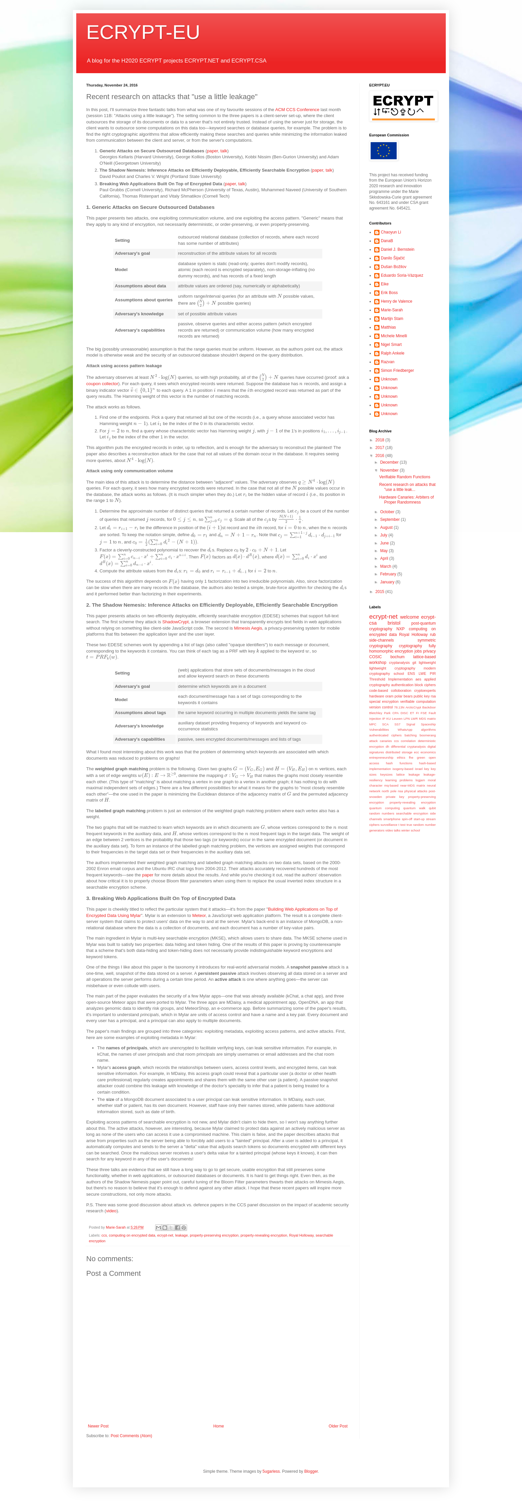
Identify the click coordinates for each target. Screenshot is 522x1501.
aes (418, 679)
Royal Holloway (301, 1235)
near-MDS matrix (412, 785)
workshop (377, 662)
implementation (380, 769)
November (390, 470)
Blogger (311, 1471)
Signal (410, 724)
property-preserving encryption (214, 1235)
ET (412, 713)
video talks (393, 830)
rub (433, 634)
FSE (423, 713)
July (384, 535)
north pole (389, 791)
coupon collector (102, 383)
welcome (409, 617)
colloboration (401, 690)
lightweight (427, 663)
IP (383, 718)
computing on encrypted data (132, 1235)
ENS (411, 673)
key (426, 769)
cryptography (410, 646)
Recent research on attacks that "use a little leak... (407, 487)
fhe (411, 757)
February (388, 574)
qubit (432, 808)
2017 (381, 447)
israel (418, 769)
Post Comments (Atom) (131, 1435)
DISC (404, 713)
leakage (181, 1235)
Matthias (388, 327)
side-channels (381, 640)
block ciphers (425, 685)
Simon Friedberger (397, 370)
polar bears (403, 696)
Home (218, 1426)
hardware (376, 696)
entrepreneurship (381, 757)
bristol (394, 623)
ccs (104, 1235)
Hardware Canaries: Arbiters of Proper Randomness (406, 499)
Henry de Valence (396, 301)
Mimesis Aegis (248, 628)
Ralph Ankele (392, 353)
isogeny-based (402, 769)
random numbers (381, 813)
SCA (385, 724)
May (384, 550)
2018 (381, 440)
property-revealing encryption (264, 1235)
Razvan (387, 362)
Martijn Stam (392, 318)
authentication (402, 685)
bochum (398, 657)
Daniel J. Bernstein (397, 249)
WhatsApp (404, 729)
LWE (422, 673)
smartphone (392, 819)
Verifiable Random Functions (404, 477)
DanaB (387, 240)
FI (417, 713)
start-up (419, 819)
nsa (400, 791)
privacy (429, 651)
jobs (418, 651)
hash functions (399, 763)
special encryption (383, 701)
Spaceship (428, 724)
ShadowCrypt (175, 621)
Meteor (198, 915)
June (385, 543)
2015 (381, 591)
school (398, 673)
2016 (381, 455)
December (390, 462)
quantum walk (414, 808)
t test (401, 824)
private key (395, 797)
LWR (414, 718)
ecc (416, 752)
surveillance (389, 824)
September (390, 519)
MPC (372, 724)
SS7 (397, 724)
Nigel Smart (391, 344)
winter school (410, 830)
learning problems (399, 780)
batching (410, 735)
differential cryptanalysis (408, 746)
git (414, 663)
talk (223, 150)
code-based (378, 690)
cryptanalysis (399, 663)
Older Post (338, 1426)
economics (428, 752)
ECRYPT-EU (143, 32)
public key (422, 696)
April (384, 558)
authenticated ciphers (385, 735)
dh (387, 746)
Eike (385, 284)
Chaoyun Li (391, 232)
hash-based (427, 763)
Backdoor (429, 707)
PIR (433, 673)
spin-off (407, 819)
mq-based (391, 785)
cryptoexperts (425, 690)
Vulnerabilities (379, 729)
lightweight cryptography (392, 668)
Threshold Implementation (390, 679)
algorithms (428, 729)
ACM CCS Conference (297, 109)
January (387, 582)
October (387, 512)
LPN (406, 718)
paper (212, 150)
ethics (401, 757)
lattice (400, 774)
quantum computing (384, 808)
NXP (400, 629)
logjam (420, 780)
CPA (395, 713)
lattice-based (424, 657)
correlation (408, 741)
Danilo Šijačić (393, 258)
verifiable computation (418, 701)
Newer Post (98, 1426)
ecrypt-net (165, 1235)
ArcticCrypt (413, 707)
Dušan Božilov (393, 266)
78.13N (399, 707)
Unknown (389, 379)
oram (389, 696)
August (387, 527)
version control (381, 707)
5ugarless (271, 1471)
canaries (386, 741)
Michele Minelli (394, 336)
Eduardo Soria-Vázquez (402, 275)
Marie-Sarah (392, 310)
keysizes (386, 774)
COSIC (375, 657)
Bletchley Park (380, 713)
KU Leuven (394, 718)
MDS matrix (427, 718)
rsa (433, 696)
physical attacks (415, 791)
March (386, 566)
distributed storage (399, 752)
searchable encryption (412, 813)
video (111, 1210)
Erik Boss (389, 292)
